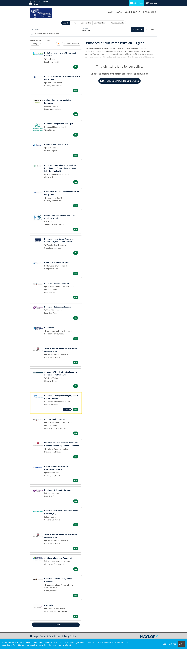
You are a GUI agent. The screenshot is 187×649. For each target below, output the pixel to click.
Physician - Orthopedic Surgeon (57, 307)
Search (65, 23)
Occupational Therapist (54, 419)
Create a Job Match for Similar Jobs (119, 80)
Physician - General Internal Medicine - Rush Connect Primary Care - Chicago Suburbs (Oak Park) (60, 168)
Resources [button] (149, 12)
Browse (74, 23)
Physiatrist (49, 327)
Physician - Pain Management (57, 283)
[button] (150, 29)
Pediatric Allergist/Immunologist (58, 123)
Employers (151, 2)
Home (110, 12)
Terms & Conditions (50, 636)
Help (34, 636)
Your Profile (132, 12)
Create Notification (71, 44)
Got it (181, 644)
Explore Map (86, 23)
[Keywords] (56, 29)
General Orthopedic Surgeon (56, 262)
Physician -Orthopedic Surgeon (57, 490)
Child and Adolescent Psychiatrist (58, 558)
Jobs (119, 12)
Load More (56, 624)
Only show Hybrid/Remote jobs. (46, 33)
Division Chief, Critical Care (56, 144)
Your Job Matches (101, 23)
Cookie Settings (169, 644)
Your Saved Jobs (117, 23)
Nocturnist (49, 605)
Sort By (34, 44)
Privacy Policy (69, 636)
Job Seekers (136, 2)
